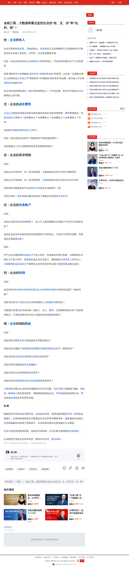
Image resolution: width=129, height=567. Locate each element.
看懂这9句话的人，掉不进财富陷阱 (101, 61)
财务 (19, 482)
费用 (67, 113)
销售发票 (19, 48)
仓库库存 (62, 196)
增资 (26, 356)
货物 (28, 48)
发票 (26, 113)
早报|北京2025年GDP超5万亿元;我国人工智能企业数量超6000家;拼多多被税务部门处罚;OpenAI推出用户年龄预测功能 (105, 93)
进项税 (14, 398)
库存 (16, 74)
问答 (76, 3)
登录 (113, 3)
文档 (15, 3)
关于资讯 (90, 557)
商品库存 (33, 469)
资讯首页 (47, 557)
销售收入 (35, 61)
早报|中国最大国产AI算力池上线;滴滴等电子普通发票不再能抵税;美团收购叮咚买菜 (105, 86)
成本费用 (25, 104)
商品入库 (28, 130)
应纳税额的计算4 (96, 127)
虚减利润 (51, 302)
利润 (22, 272)
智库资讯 (9, 482)
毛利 (19, 83)
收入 (22, 40)
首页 (9, 3)
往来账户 (25, 205)
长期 (13, 130)
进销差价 (8, 83)
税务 (19, 196)
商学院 (32, 3)
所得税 (59, 393)
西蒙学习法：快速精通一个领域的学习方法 (103, 43)
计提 (22, 146)
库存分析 (35, 188)
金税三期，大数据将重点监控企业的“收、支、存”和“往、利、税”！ (55, 482)
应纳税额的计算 (96, 114)
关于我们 (81, 557)
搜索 (90, 15)
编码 (42, 414)
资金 (42, 48)
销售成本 (48, 74)
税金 (28, 323)
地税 (24, 348)
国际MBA (52, 3)
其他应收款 (18, 264)
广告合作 (55, 557)
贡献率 (29, 372)
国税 (44, 348)
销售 (19, 172)
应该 (22, 78)
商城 (60, 3)
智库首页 (38, 557)
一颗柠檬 (15, 32)
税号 (67, 414)
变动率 (25, 380)
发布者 (91, 23)
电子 (40, 196)
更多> (122, 108)
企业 (13, 40)
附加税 (32, 348)
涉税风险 (74, 431)
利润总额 (31, 289)
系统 (62, 61)
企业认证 (8, 113)
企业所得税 (43, 289)
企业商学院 (68, 3)
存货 (62, 172)
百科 (20, 3)
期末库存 (33, 74)
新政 (81, 414)
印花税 (34, 356)
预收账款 (28, 259)
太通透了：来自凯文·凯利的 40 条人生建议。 (104, 50)
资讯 (38, 3)
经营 (47, 439)
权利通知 (73, 557)
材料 (22, 130)
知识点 (44, 3)
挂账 (19, 239)
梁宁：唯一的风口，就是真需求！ (100, 54)
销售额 (18, 380)
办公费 (14, 117)
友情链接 (64, 557)
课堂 (25, 3)
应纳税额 (35, 380)
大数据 (45, 180)
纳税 (58, 439)
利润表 (18, 289)
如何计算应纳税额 (96, 118)
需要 (17, 315)
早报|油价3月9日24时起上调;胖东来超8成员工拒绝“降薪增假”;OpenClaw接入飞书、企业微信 (105, 78)
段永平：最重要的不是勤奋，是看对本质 (103, 58)
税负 (24, 364)
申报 (33, 91)
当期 (8, 117)
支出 (65, 48)
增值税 (50, 348)
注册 (119, 3)
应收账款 (26, 255)
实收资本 (19, 356)
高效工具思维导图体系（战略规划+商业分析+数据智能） (105, 97)
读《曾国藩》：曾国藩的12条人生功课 (102, 46)
